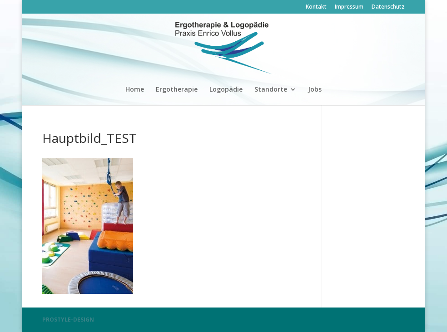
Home (134, 89)
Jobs (315, 89)
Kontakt (316, 7)
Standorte (270, 89)
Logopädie (226, 89)
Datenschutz (388, 7)
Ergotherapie (177, 89)
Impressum (349, 7)
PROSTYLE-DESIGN (68, 319)
